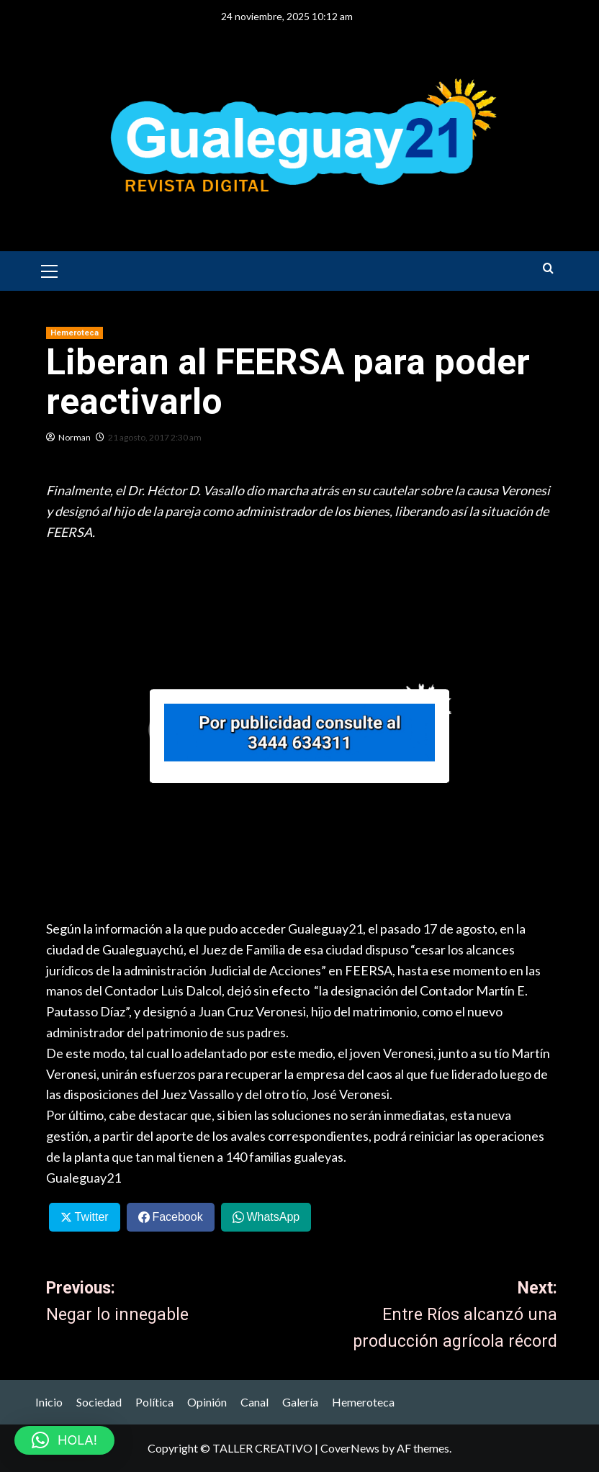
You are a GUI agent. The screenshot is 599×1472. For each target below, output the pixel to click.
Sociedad (99, 1402)
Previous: (174, 1303)
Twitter (91, 1217)
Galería (300, 1402)
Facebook (177, 1217)
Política (154, 1402)
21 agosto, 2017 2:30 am (155, 437)
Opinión (207, 1402)
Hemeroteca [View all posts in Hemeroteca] (74, 333)
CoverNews (349, 1448)
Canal (254, 1402)
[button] (49, 269)
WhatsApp (273, 1217)
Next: (429, 1316)
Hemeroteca (363, 1402)
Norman (74, 437)
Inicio (49, 1402)
